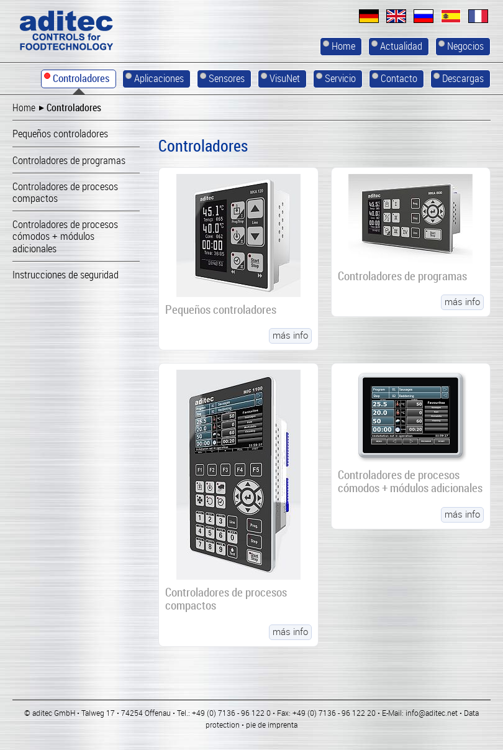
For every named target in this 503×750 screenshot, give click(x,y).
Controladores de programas (402, 276)
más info (290, 335)
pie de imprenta (271, 725)
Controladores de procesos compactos (226, 599)
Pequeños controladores (220, 309)
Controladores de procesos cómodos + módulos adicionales (410, 481)
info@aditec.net (432, 713)
